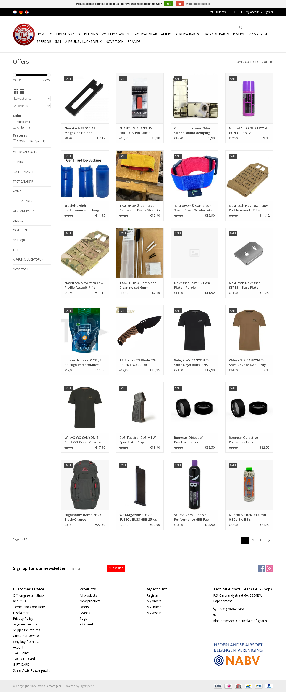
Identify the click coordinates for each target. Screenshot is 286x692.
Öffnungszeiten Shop (28, 595)
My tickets (154, 607)
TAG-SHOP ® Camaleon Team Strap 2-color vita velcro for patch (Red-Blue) (193, 208)
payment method (26, 624)
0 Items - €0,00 (223, 12)
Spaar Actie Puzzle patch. (31, 670)
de (21, 12)
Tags (83, 618)
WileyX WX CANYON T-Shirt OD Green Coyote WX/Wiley (83, 439)
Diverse (239, 34)
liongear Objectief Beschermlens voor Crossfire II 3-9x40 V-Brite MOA (194, 439)
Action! (18, 647)
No (180, 3)
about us (19, 601)
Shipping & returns (26, 630)
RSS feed (86, 624)
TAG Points (21, 653)
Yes (168, 3)
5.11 (58, 41)
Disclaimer (21, 613)
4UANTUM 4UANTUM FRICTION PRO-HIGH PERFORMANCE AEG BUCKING (136, 130)
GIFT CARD (21, 664)
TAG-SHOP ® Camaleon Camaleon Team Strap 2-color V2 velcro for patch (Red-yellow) (139, 208)
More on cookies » (198, 3)
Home (41, 34)
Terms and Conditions (29, 607)
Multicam (24, 122)
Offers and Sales (65, 34)
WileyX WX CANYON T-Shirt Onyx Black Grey (192, 362)
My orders (154, 601)
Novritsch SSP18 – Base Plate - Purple (192, 285)
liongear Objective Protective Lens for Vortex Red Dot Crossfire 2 (248, 439)
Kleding (91, 34)
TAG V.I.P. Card (24, 659)
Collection (253, 62)
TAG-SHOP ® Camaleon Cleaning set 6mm (138, 285)
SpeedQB (44, 41)
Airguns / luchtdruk (83, 41)
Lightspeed (87, 686)
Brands (134, 41)
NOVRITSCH (114, 41)
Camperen (258, 34)
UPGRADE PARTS (216, 34)
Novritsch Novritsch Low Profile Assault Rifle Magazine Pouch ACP (84, 285)
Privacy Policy (23, 618)
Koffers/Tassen (115, 34)
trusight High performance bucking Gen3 (82, 208)
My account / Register (256, 12)
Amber (23, 127)
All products (88, 595)
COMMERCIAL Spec (31, 141)
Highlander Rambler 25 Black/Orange (83, 517)
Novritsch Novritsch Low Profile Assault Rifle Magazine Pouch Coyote (248, 208)
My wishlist (155, 613)
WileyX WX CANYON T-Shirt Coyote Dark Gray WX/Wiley (247, 362)
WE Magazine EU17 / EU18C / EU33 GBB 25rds (138, 517)
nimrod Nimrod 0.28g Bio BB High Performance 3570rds (85, 362)
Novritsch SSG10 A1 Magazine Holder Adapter (80, 130)
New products (90, 601)
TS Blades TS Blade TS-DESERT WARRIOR (137, 362)
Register (153, 595)
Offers (268, 62)
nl (15, 12)
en (27, 12)
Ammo (166, 34)
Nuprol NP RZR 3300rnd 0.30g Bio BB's (247, 517)
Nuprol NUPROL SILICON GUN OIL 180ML (248, 130)
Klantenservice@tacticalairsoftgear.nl (240, 621)
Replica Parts (187, 34)
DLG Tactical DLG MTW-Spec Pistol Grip (138, 439)
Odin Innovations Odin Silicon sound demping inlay (192, 130)
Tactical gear (145, 34)
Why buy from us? (26, 641)
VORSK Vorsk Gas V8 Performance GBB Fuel (192, 517)
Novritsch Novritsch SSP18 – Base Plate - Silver (245, 285)
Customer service (26, 635)
